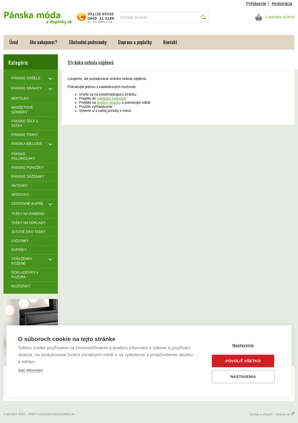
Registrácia (282, 3)
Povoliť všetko (244, 361)
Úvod (13, 42)
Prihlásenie (256, 3)
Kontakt (170, 42)
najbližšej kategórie (112, 98)
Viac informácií (30, 370)
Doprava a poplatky (135, 42)
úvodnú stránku (109, 103)
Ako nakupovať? (43, 42)
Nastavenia (245, 345)
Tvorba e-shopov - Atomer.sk (272, 414)
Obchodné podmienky (88, 42)
